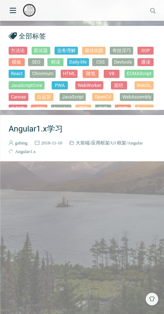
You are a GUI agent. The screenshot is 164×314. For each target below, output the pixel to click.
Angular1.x (25, 151)
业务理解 (66, 50)
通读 (145, 62)
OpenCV (103, 97)
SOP (145, 50)
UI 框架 (119, 142)
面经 (118, 85)
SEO (36, 62)
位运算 (44, 97)
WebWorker (89, 85)
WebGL (144, 85)
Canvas (18, 97)
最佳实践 (94, 50)
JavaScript (73, 97)
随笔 (90, 73)
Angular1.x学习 (36, 128)
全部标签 (32, 35)
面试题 (41, 50)
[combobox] (153, 10)
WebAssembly (136, 97)
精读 (55, 62)
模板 (16, 62)
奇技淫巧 (121, 50)
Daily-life (77, 62)
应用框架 (100, 142)
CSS (100, 62)
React (17, 73)
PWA (60, 85)
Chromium (42, 73)
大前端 (83, 142)
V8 (111, 73)
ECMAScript (139, 73)
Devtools (123, 62)
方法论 (18, 50)
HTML (69, 73)
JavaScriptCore (26, 85)
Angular (135, 142)
